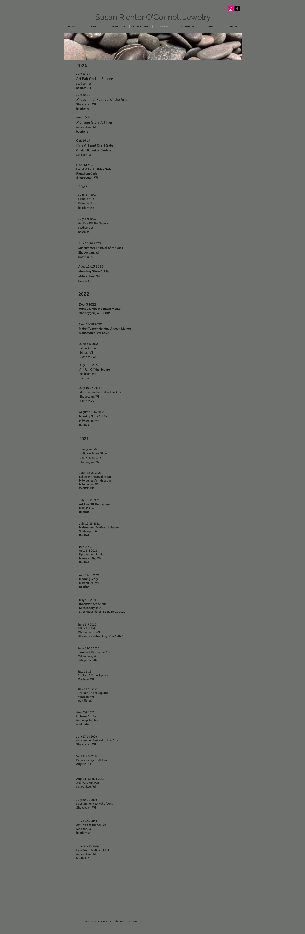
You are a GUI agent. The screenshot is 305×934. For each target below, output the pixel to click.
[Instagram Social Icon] (230, 8)
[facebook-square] (237, 8)
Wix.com (137, 921)
